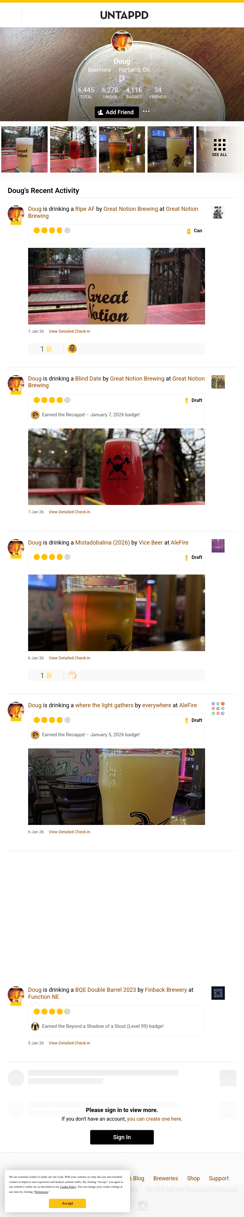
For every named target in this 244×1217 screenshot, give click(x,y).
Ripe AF (85, 208)
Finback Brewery (166, 989)
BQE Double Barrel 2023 (105, 989)
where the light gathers (104, 705)
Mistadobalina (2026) (102, 542)
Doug (35, 208)
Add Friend (119, 112)
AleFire (179, 542)
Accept (67, 1203)
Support (219, 1178)
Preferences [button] (41, 1191)
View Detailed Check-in (69, 331)
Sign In (122, 1137)
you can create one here (154, 1119)
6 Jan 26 (36, 658)
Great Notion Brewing (130, 208)
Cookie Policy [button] (68, 1186)
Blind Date (88, 378)
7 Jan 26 (36, 331)
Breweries (165, 1178)
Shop (193, 1178)
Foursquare (122, 79)
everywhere (157, 705)
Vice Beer (151, 542)
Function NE (43, 996)
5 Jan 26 (36, 1043)
